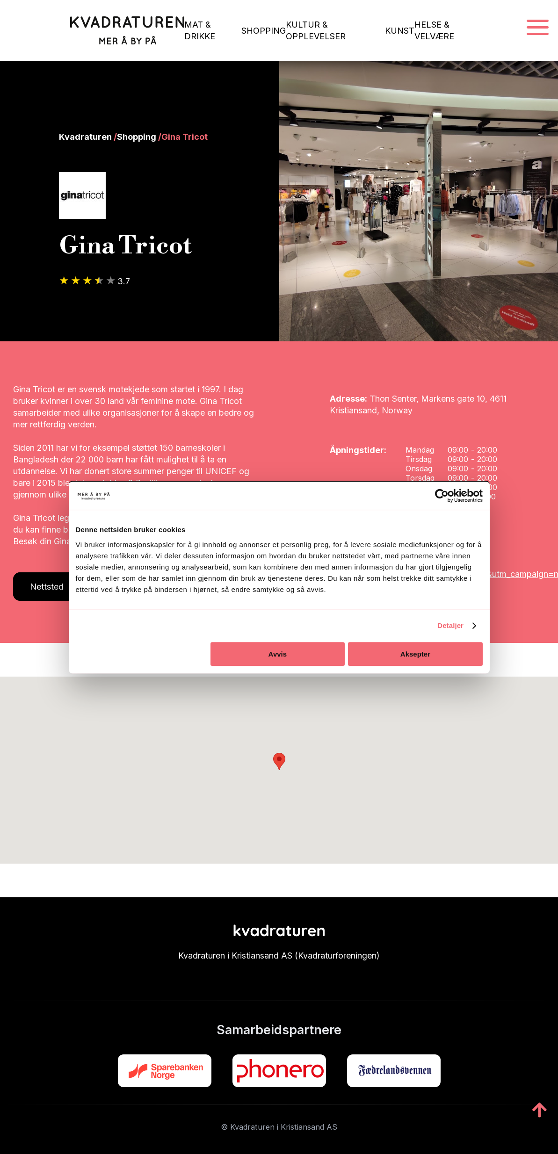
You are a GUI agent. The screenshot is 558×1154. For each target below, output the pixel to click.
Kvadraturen (85, 137)
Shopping (136, 137)
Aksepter (415, 654)
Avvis (277, 654)
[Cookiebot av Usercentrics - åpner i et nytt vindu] (442, 496)
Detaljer (450, 625)
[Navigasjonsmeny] (538, 27)
